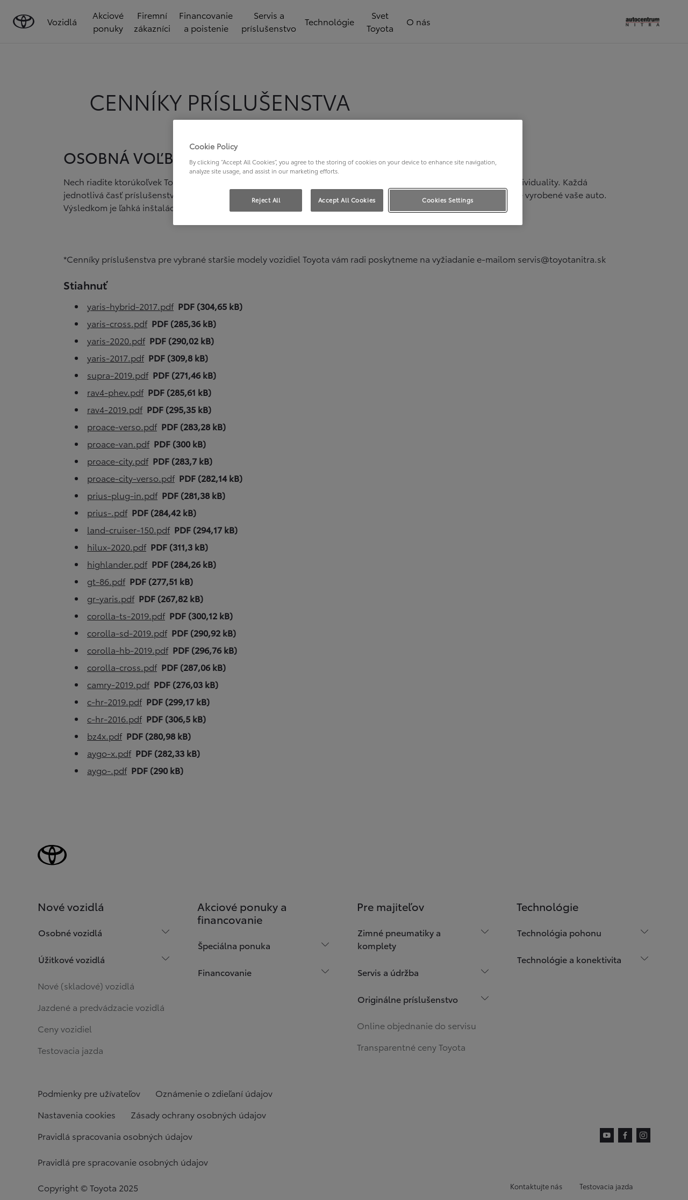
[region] (347, 172)
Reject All (266, 200)
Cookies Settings (448, 200)
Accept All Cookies (347, 200)
